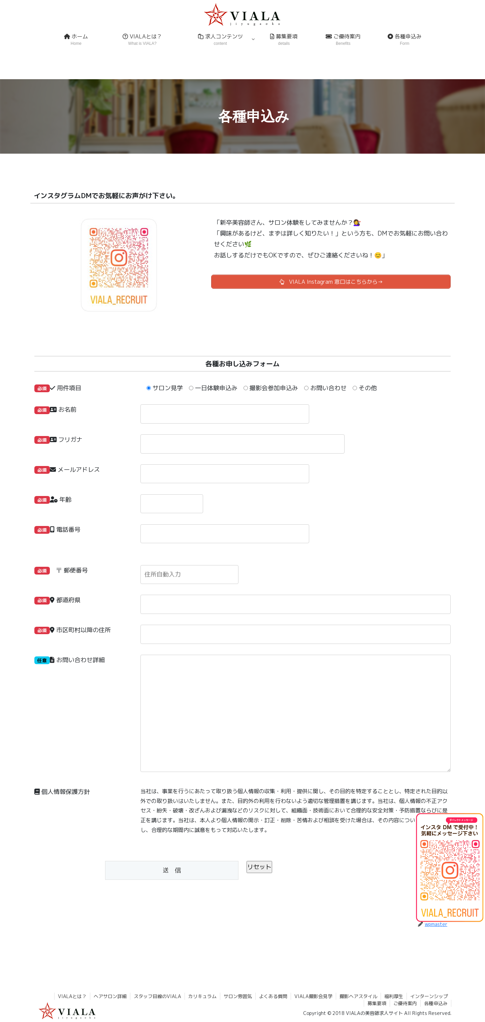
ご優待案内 (405, 1003)
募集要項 (376, 1003)
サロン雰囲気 (238, 996)
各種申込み (436, 1003)
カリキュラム (202, 996)
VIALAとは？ (72, 996)
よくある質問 (273, 996)
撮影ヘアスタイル (358, 996)
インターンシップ (429, 996)
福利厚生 (393, 996)
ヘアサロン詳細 (110, 996)
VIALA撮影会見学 (313, 996)
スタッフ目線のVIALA (157, 996)
